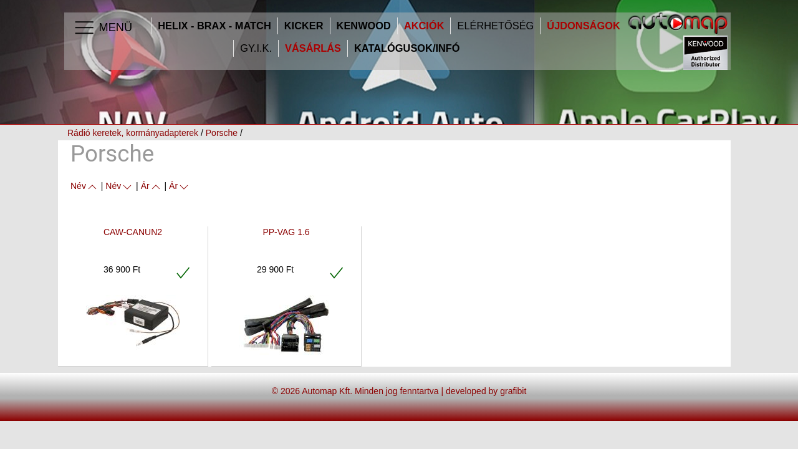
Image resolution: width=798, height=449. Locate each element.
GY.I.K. (256, 48)
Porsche (222, 133)
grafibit (513, 391)
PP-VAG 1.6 (285, 232)
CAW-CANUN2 (132, 232)
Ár (151, 186)
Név (84, 186)
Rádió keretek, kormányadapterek (132, 133)
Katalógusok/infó (407, 48)
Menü (102, 28)
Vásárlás (313, 48)
